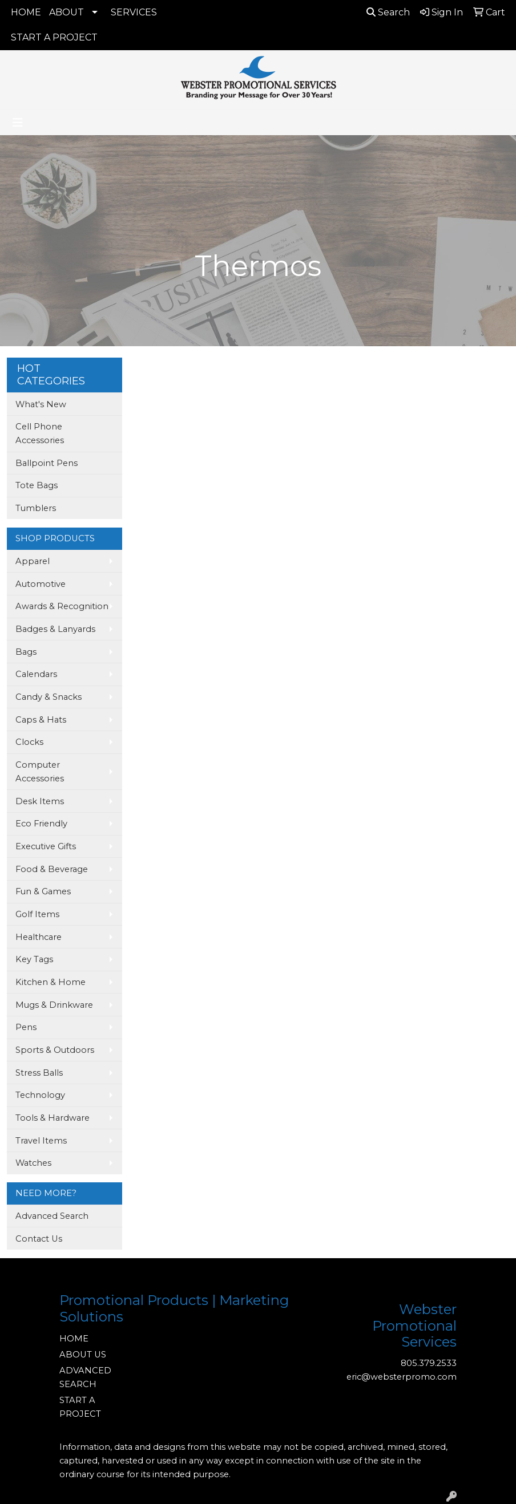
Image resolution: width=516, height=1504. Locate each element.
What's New (40, 404)
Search (388, 12)
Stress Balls (39, 1073)
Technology (40, 1095)
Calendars (36, 674)
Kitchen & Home (50, 982)
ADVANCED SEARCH (85, 1377)
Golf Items (37, 914)
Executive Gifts (45, 846)
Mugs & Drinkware (54, 1005)
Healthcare (38, 937)
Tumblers (35, 508)
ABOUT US (82, 1354)
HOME (26, 12)
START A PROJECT (54, 37)
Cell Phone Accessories (39, 433)
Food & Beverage (51, 869)
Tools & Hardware (52, 1118)
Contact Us (38, 1239)
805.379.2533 (429, 1363)
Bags (26, 652)
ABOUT (66, 12)
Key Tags (34, 959)
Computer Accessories (39, 772)
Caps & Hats (40, 720)
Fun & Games (43, 891)
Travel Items (41, 1141)
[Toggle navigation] (18, 123)
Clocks (29, 742)
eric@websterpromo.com (401, 1377)
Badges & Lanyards (55, 629)
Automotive (40, 584)
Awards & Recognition (61, 606)
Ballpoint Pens (46, 463)
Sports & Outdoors (54, 1050)
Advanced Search (51, 1216)
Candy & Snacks (48, 697)
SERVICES (134, 12)
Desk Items (39, 801)
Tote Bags (36, 485)
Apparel (32, 561)
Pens (26, 1027)
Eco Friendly (41, 823)
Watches (33, 1163)
